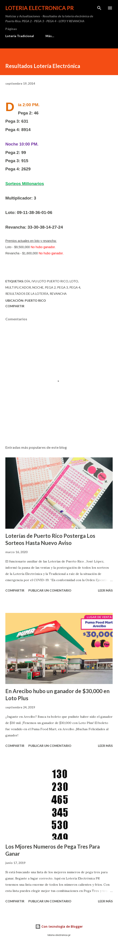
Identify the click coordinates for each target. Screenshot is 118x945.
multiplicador (18, 287)
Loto (74, 281)
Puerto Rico (35, 300)
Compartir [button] (14, 306)
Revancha (58, 293)
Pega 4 (74, 287)
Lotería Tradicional (19, 36)
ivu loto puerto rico (49, 281)
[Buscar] (99, 8)
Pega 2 (50, 287)
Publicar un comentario (49, 590)
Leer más (105, 590)
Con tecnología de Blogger (59, 926)
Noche (37, 287)
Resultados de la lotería (26, 293)
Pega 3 (62, 287)
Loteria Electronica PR (39, 8)
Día (27, 281)
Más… (50, 36)
